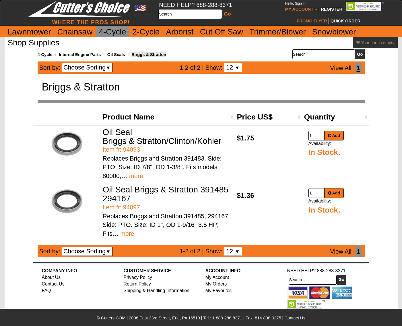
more (136, 176)
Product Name (129, 117)
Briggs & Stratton (148, 54)
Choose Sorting (87, 67)
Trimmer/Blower (277, 31)
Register (331, 9)
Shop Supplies (34, 42)
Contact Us (53, 283)
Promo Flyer (312, 21)
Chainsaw (74, 31)
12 (233, 67)
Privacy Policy (138, 277)
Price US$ (255, 117)
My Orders (216, 283)
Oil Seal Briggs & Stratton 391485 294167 (166, 194)
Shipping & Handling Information (156, 290)
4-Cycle (112, 31)
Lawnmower (29, 31)
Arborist (179, 31)
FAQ (46, 290)
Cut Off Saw (221, 31)
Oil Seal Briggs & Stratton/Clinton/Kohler (162, 136)
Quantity (319, 117)
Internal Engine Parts (80, 54)
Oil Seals (116, 54)
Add (334, 135)
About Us (51, 277)
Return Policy (137, 283)
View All (340, 68)
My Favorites (218, 290)
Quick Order (345, 21)
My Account (301, 6)
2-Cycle (146, 31)
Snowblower (334, 31)
